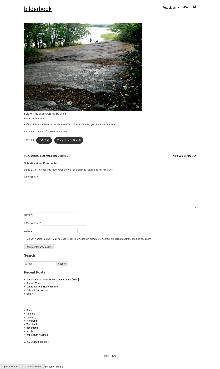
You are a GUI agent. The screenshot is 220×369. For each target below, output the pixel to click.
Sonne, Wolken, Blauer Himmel (42, 286)
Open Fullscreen (11, 366)
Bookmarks (32, 327)
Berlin (29, 310)
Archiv (29, 331)
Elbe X (29, 293)
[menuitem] (193, 7)
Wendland (31, 320)
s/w (185, 7)
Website (28, 231)
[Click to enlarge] (110, 67)
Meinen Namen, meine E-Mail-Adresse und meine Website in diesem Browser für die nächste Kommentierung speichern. (89, 239)
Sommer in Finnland (69, 140)
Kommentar (31, 176)
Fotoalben (171, 8)
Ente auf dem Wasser (37, 290)
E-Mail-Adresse (32, 223)
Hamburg (31, 317)
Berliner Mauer (34, 283)
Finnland (44, 140)
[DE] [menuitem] (114, 356)
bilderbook (38, 9)
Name (28, 214)
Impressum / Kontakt (37, 334)
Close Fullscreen (33, 366)
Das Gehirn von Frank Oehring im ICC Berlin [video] (52, 279)
